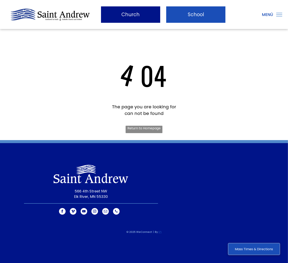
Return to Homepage (144, 128)
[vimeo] (73, 212)
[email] (105, 212)
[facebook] (62, 212)
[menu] (279, 14)
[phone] (116, 212)
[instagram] (94, 212)
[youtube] (84, 212)
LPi (160, 232)
